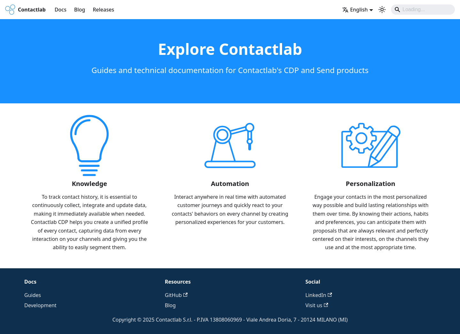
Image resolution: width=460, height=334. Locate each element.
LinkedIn (318, 295)
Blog (79, 9)
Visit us (316, 305)
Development (40, 305)
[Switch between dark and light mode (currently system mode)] (382, 9)
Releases (103, 9)
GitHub (176, 295)
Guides (32, 295)
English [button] (355, 9)
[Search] (423, 9)
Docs (60, 9)
